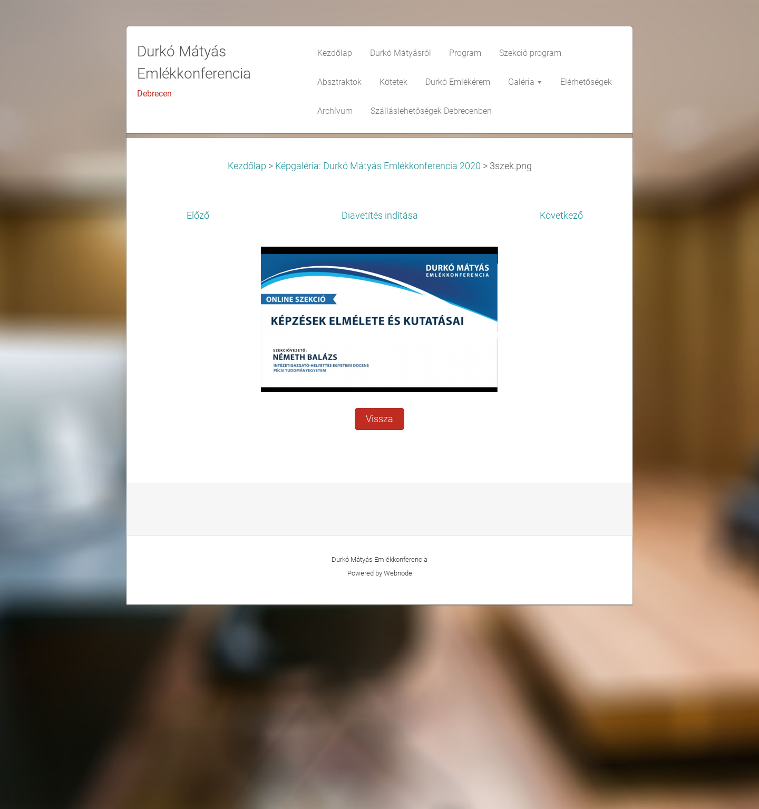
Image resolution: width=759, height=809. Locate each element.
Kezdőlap (247, 370)
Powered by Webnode (379, 778)
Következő (561, 420)
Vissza (379, 623)
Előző (198, 420)
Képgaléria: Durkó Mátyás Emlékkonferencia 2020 (378, 370)
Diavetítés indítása (380, 420)
